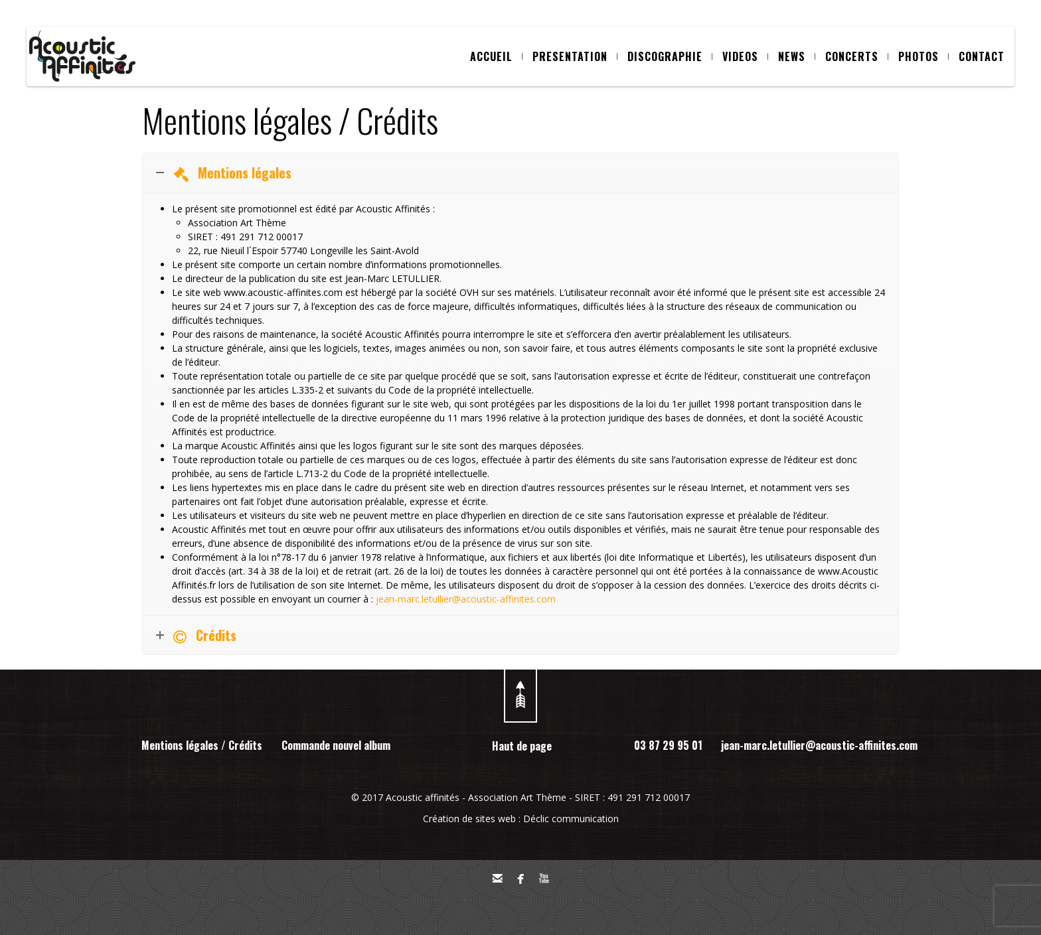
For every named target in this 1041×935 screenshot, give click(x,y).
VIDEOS (745, 56)
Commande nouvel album (335, 745)
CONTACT (981, 56)
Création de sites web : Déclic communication (521, 818)
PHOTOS (923, 56)
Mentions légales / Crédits (201, 745)
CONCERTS (856, 56)
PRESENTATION (574, 56)
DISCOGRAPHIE (669, 56)
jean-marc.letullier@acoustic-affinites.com (466, 599)
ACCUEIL (496, 56)
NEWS (796, 56)
